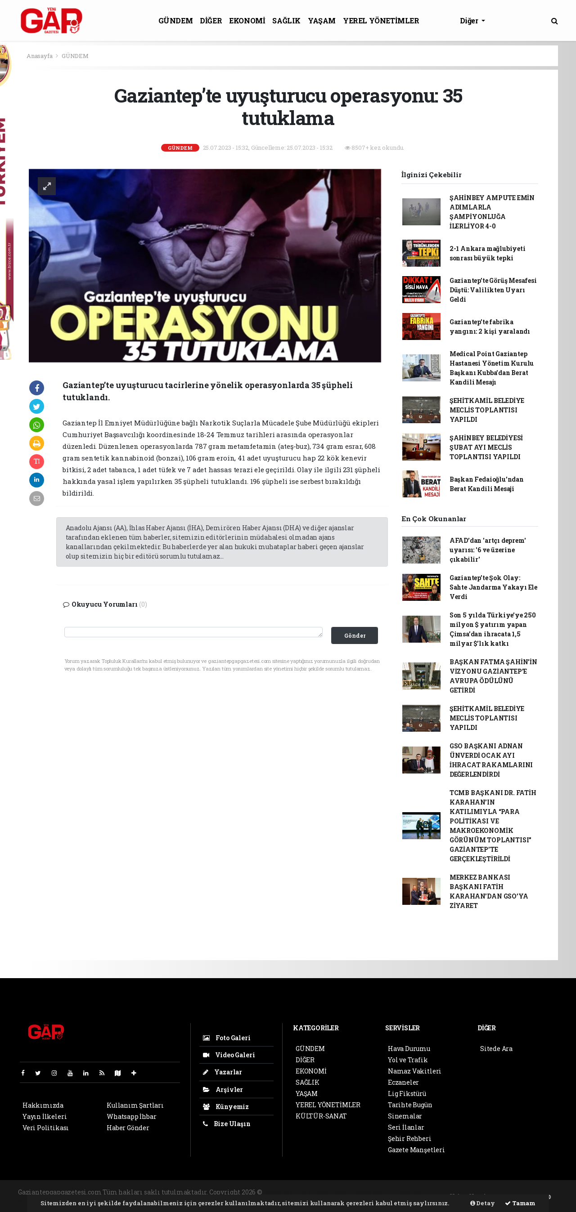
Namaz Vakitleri (414, 1071)
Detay (482, 1203)
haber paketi (332, 1192)
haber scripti (373, 1192)
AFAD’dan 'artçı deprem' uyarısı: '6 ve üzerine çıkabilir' (488, 550)
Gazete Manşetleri (416, 1149)
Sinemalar (405, 1116)
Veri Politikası (45, 1127)
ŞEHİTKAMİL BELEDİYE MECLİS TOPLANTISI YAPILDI (487, 410)
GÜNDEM (175, 20)
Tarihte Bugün (410, 1104)
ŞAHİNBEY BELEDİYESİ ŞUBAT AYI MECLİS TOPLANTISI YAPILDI (486, 447)
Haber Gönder (128, 1127)
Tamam (520, 1203)
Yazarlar (222, 1072)
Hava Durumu (409, 1048)
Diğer (470, 20)
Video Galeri (229, 1055)
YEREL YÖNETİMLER (381, 20)
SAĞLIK (286, 20)
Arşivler (223, 1089)
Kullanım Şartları (135, 1105)
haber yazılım (417, 1192)
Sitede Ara (496, 1048)
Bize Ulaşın (227, 1123)
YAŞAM (322, 20)
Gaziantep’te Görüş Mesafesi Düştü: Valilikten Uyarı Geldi (493, 290)
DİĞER (211, 20)
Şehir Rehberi (410, 1138)
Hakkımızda (42, 1105)
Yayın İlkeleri (44, 1116)
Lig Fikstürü (407, 1093)
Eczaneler (403, 1082)
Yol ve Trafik (408, 1059)
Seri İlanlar (406, 1127)
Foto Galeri (227, 1037)
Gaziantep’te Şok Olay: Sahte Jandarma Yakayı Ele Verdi (493, 587)
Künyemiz (226, 1106)
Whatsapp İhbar (131, 1116)
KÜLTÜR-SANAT (321, 1116)
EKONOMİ (247, 20)
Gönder (354, 635)
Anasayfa (40, 56)
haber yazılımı (287, 1192)
